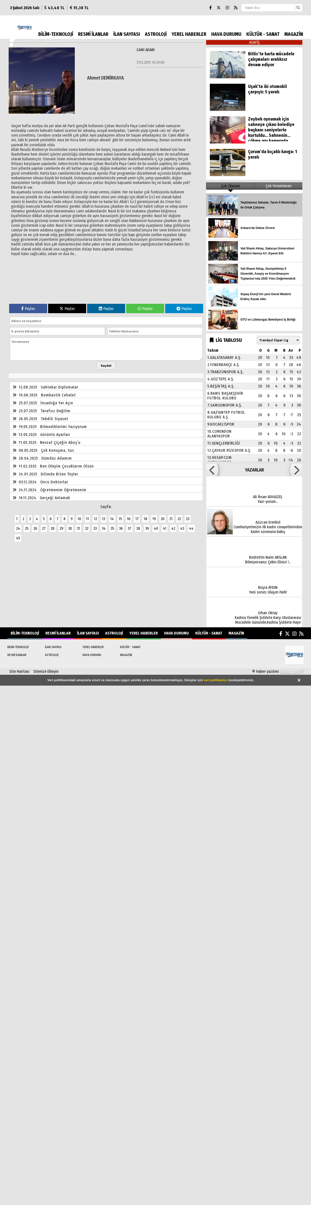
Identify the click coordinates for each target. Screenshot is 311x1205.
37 (129, 528)
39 (147, 528)
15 (120, 518)
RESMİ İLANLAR (93, 34)
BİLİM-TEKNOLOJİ (55, 34)
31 (78, 528)
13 (103, 518)
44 (191, 528)
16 (128, 518)
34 (104, 528)
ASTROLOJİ (156, 34)
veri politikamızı (215, 680)
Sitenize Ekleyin (45, 671)
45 (18, 538)
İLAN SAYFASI (126, 34)
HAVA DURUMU (226, 34)
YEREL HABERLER (189, 34)
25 (26, 528)
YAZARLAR (254, 470)
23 (187, 518)
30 (70, 528)
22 (179, 518)
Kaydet (106, 365)
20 (162, 518)
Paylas (28, 308)
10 (79, 518)
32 (86, 528)
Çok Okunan (230, 186)
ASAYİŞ (254, 42)
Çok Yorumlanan (279, 186)
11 (87, 518)
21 (171, 518)
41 (164, 528)
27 (44, 528)
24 (18, 528)
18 (145, 518)
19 (154, 518)
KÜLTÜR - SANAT (262, 34)
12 (95, 518)
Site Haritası (19, 671)
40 (156, 528)
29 (61, 528)
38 (138, 528)
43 (182, 528)
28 (53, 528)
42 (173, 528)
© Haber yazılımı (278, 671)
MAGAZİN (293, 34)
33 (95, 528)
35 (112, 528)
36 (121, 528)
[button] (212, 470)
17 (137, 518)
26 (35, 528)
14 (112, 518)
